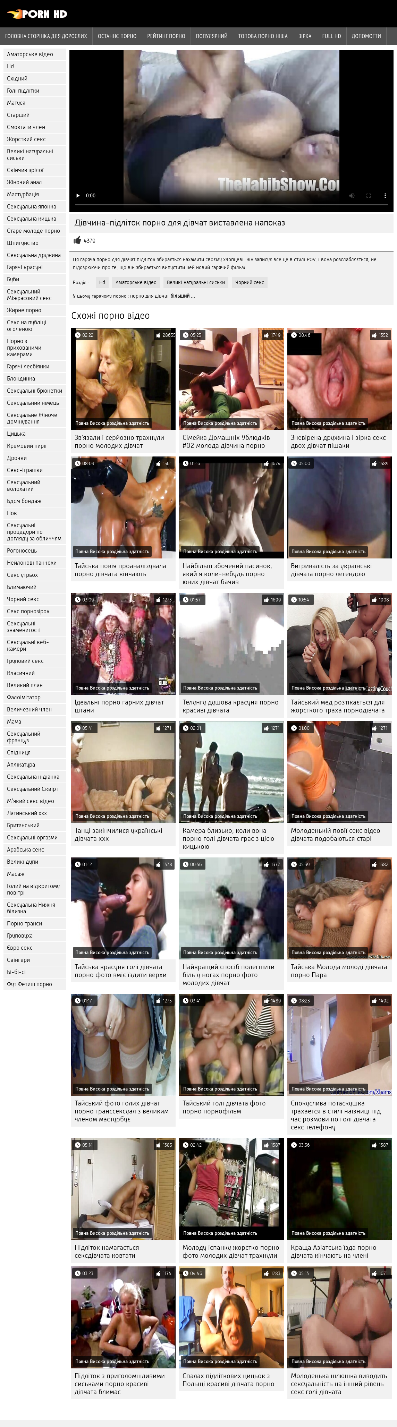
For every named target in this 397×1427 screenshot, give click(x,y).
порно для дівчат (149, 296)
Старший (18, 115)
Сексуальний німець (33, 403)
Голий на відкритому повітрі (33, 889)
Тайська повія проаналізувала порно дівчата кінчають (120, 570)
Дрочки (17, 458)
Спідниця (19, 752)
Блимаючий (21, 587)
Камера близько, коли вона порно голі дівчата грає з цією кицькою (228, 839)
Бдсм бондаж (24, 501)
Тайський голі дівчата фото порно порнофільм (224, 1107)
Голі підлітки (23, 90)
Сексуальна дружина (34, 255)
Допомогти (366, 36)
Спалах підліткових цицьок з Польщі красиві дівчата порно (228, 1380)
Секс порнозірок (28, 611)
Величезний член (29, 709)
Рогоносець (22, 550)
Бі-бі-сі (16, 972)
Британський (23, 825)
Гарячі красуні (25, 267)
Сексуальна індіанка (33, 777)
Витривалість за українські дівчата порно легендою (331, 570)
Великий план (25, 685)
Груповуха (20, 935)
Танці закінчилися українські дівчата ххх (118, 835)
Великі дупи (22, 861)
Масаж (15, 874)
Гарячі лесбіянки (28, 366)
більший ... (182, 296)
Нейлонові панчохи (32, 562)
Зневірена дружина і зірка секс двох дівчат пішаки (338, 442)
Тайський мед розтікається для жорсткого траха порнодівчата (338, 706)
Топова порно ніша (263, 36)
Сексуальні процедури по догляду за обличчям (34, 532)
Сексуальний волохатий (23, 485)
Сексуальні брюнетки (34, 390)
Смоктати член (26, 127)
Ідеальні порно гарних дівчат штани (119, 706)
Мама (14, 721)
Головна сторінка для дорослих (46, 36)
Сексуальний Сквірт (32, 789)
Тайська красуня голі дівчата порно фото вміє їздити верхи (121, 971)
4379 (89, 241)
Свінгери (18, 960)
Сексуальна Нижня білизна (31, 908)
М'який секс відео (30, 801)
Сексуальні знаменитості (24, 626)
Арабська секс (25, 849)
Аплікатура (21, 764)
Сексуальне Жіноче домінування (32, 418)
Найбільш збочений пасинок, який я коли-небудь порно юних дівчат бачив (227, 574)
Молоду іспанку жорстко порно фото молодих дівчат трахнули (231, 1251)
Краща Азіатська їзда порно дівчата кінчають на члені (334, 1251)
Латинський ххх (27, 813)
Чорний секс (23, 599)
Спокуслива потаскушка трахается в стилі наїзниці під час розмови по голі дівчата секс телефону (336, 1115)
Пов (12, 513)
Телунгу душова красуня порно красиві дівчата (231, 706)
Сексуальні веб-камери (28, 645)
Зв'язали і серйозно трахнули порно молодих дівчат (119, 442)
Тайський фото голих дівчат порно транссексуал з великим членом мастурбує (122, 1111)
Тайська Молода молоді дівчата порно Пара (339, 971)
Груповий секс (25, 661)
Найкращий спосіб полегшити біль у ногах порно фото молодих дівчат (228, 975)
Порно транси (24, 923)
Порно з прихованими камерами (24, 348)
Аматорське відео (30, 54)
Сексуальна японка (31, 206)
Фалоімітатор (24, 697)
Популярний (212, 36)
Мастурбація (23, 194)
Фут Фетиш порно (29, 984)
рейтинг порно (166, 36)
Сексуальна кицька (31, 218)
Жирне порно (24, 310)
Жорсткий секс (26, 139)
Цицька (16, 433)
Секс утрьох (22, 575)
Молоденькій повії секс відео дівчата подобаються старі (335, 835)
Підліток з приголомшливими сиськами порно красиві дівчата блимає (120, 1384)
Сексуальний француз (23, 737)
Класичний (21, 673)
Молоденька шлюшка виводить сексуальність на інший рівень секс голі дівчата (339, 1384)
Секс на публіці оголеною (26, 325)
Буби (13, 279)
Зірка (305, 36)
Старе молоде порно (33, 231)
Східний (17, 78)
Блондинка (21, 378)
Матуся (16, 103)
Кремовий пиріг (27, 446)
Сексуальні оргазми (32, 837)
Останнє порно (117, 36)
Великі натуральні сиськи (30, 154)
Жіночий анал (24, 182)
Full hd (331, 36)
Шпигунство (23, 243)
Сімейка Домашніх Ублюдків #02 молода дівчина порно (226, 442)
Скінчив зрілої (25, 170)
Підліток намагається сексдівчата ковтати (107, 1251)
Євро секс (20, 948)
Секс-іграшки (25, 470)
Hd (10, 66)
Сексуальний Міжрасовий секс (29, 294)
